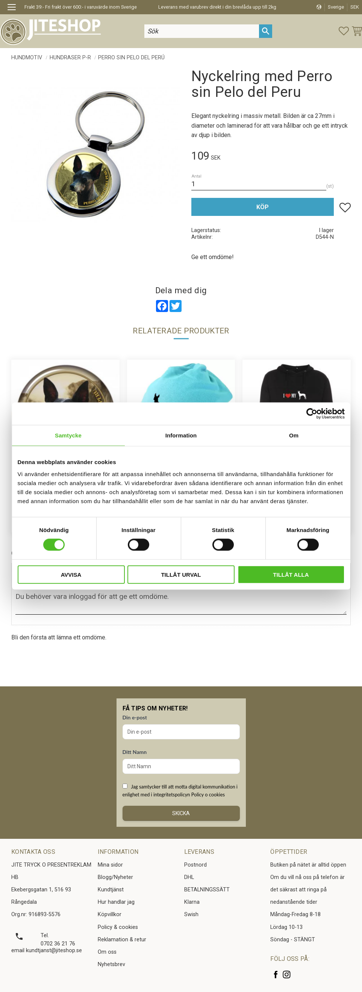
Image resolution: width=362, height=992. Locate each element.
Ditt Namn (135, 752)
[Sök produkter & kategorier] (201, 31)
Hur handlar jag (116, 902)
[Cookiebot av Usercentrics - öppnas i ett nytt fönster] (312, 413)
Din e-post (135, 717)
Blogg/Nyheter (115, 877)
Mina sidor (110, 865)
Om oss (107, 952)
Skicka (181, 813)
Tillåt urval (181, 574)
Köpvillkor (109, 914)
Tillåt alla (291, 574)
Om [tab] (293, 435)
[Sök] (265, 31)
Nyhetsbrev (111, 964)
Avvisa (71, 574)
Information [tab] (181, 435)
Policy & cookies (118, 927)
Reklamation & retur (122, 939)
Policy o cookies (208, 794)
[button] (14, 8)
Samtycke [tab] (68, 435)
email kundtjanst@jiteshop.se (46, 950)
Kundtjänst (111, 889)
